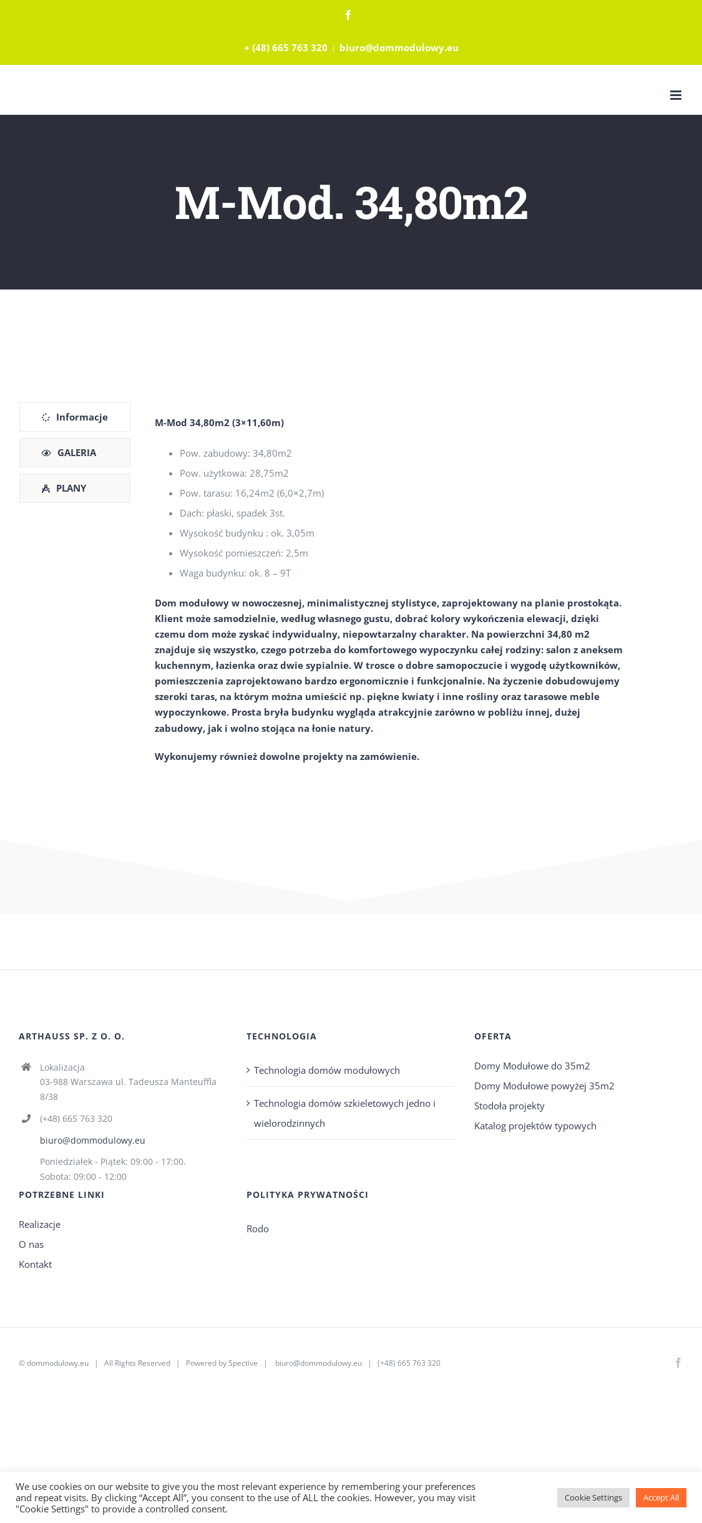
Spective (243, 1363)
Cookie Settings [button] (593, 1497)
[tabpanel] (391, 589)
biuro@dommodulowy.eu (399, 47)
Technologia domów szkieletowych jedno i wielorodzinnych (345, 1113)
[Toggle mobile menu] (676, 95)
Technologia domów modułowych (327, 1070)
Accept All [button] (661, 1497)
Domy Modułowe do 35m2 (532, 1065)
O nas (31, 1244)
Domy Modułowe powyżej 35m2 (544, 1085)
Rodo (257, 1228)
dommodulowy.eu (58, 1363)
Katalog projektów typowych (535, 1125)
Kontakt (35, 1264)
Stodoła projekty (509, 1105)
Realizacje (40, 1224)
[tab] (74, 417)
